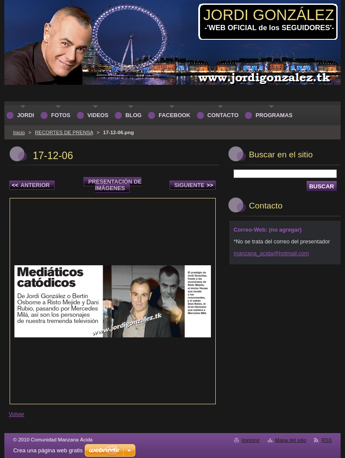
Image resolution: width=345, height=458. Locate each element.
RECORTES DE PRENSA (64, 132)
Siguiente (193, 185)
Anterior (31, 185)
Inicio (19, 132)
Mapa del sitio (290, 440)
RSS (326, 440)
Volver (16, 414)
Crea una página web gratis (48, 450)
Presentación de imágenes (114, 184)
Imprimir (251, 440)
